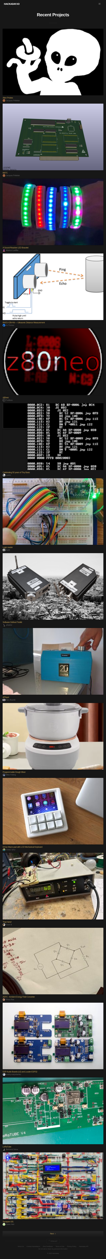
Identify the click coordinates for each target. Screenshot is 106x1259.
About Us (21, 1246)
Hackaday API (83, 1246)
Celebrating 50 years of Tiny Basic (16, 472)
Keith (6, 550)
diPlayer (6, 697)
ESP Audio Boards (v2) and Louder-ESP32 (20, 1072)
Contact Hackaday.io (33, 1246)
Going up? (52, 1241)
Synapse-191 (8, 1221)
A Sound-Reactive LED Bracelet (15, 248)
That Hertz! (7, 922)
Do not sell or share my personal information (52, 1249)
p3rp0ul (7, 625)
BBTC (5, 173)
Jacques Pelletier (11, 101)
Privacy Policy (71, 1246)
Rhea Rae (8, 999)
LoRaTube (7, 1147)
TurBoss (8, 400)
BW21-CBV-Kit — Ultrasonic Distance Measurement (24, 322)
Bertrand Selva (10, 1149)
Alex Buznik (9, 700)
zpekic (7, 475)
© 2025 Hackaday (53, 1253)
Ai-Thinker (8, 325)
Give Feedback (48, 1246)
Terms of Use (60, 1246)
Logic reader (8, 547)
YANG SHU (9, 850)
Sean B (7, 925)
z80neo (6, 397)
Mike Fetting (9, 775)
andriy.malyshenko (12, 1074)
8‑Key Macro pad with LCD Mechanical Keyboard (22, 847)
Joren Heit (8, 1224)
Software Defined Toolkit (12, 622)
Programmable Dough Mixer (14, 772)
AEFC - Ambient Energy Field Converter (19, 997)
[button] (99, 4)
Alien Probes (8, 98)
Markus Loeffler (10, 250)
